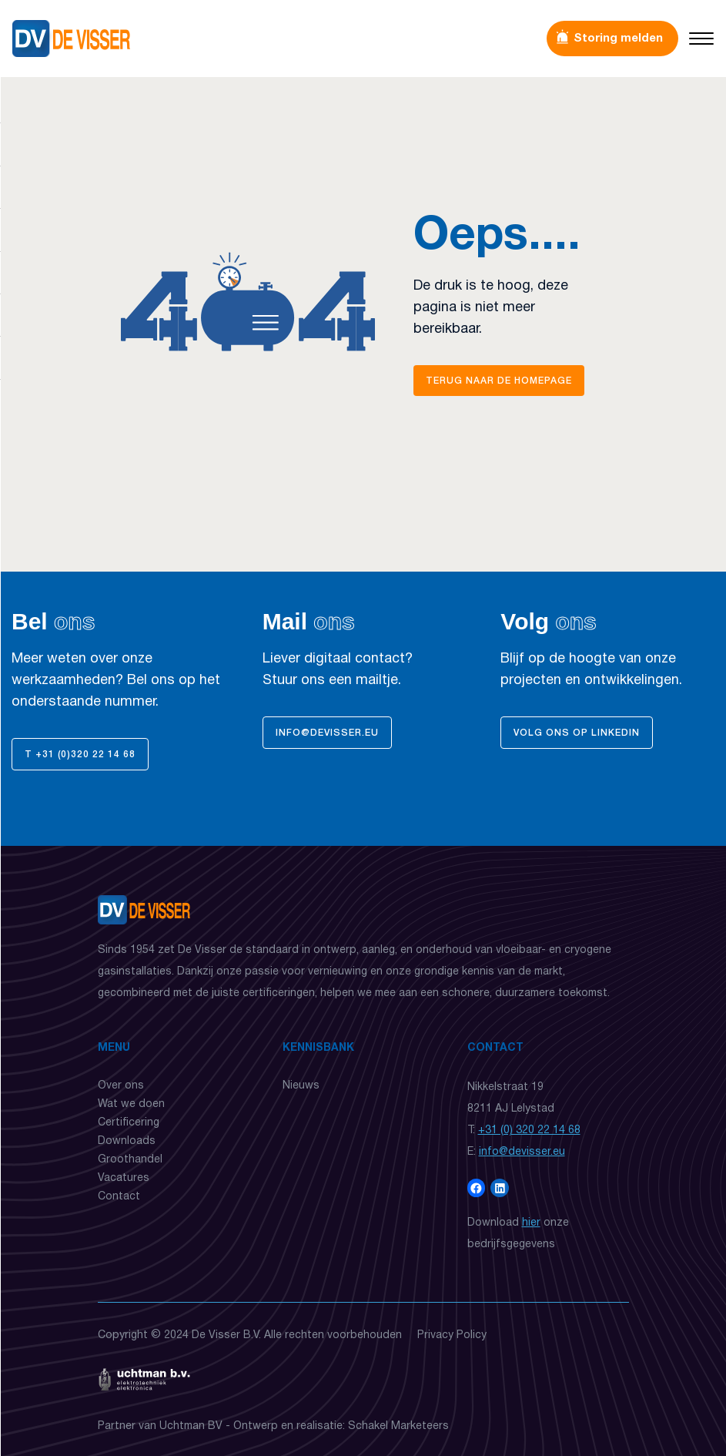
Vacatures (123, 1178)
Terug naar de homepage (499, 381)
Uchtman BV (190, 1426)
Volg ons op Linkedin (577, 733)
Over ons (121, 1086)
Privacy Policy (452, 1335)
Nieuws (301, 1086)
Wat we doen (131, 1104)
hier (531, 1223)
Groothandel (130, 1160)
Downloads (127, 1141)
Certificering (128, 1123)
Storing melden (618, 38)
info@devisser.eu (327, 733)
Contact (119, 1197)
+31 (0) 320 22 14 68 (529, 1131)
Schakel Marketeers (398, 1426)
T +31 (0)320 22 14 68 (80, 754)
